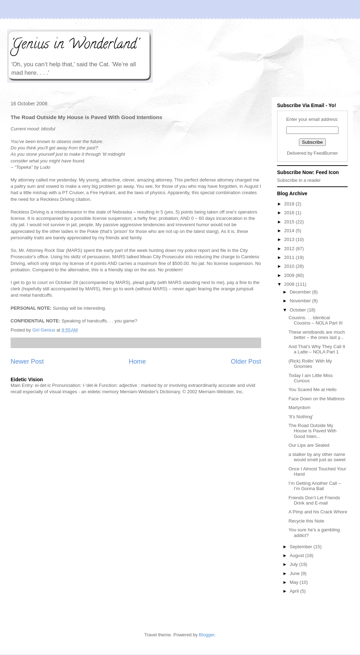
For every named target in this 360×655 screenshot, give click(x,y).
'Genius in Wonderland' (74, 45)
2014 (290, 230)
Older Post (246, 361)
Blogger (207, 634)
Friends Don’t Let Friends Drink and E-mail (314, 500)
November (301, 300)
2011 (290, 257)
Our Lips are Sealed (308, 445)
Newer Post (27, 361)
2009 (290, 275)
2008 (290, 284)
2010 (290, 266)
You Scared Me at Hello (312, 389)
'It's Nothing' (300, 416)
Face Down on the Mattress (316, 398)
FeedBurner (326, 153)
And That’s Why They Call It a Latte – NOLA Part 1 (316, 349)
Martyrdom (299, 407)
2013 (290, 239)
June (295, 573)
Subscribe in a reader (299, 180)
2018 (290, 203)
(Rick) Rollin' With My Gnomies (310, 363)
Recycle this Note (306, 521)
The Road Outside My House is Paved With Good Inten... (312, 431)
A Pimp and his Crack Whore (317, 511)
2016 (290, 212)
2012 (290, 248)
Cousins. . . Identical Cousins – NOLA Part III (315, 320)
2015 (290, 221)
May (295, 582)
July (294, 564)
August (297, 555)
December (301, 292)
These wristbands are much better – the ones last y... (316, 334)
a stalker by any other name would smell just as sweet (317, 457)
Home (137, 361)
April (295, 591)
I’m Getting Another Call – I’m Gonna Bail (314, 486)
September (301, 546)
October (298, 310)
